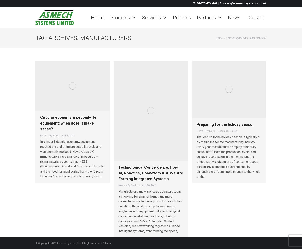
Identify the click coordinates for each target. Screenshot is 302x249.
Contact (255, 17)
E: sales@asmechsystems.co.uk (243, 3)
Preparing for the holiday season (225, 124)
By (53, 135)
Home (98, 17)
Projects (182, 17)
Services (154, 17)
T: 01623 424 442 (205, 3)
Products (123, 17)
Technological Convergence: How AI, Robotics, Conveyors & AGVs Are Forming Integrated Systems (150, 173)
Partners (209, 17)
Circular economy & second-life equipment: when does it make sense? (68, 123)
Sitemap (107, 243)
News (234, 17)
